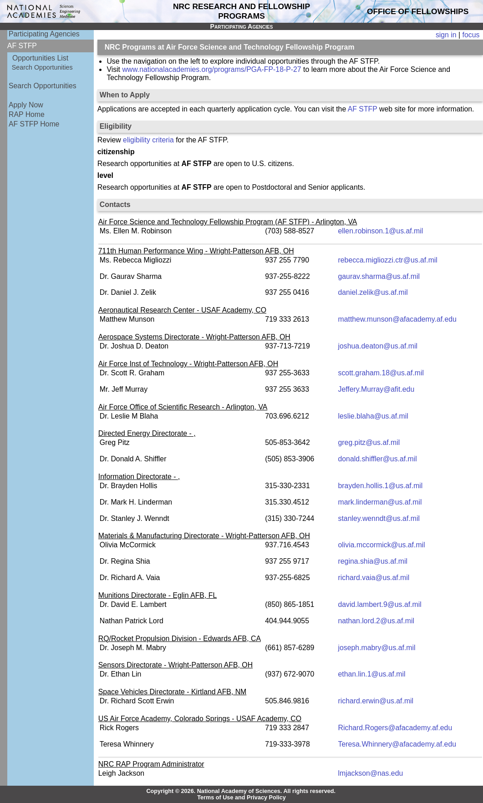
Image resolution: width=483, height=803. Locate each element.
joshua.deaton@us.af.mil (377, 346)
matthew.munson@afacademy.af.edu (397, 319)
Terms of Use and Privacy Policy (241, 797)
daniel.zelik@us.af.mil (373, 292)
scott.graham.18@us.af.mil (381, 373)
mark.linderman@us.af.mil (380, 502)
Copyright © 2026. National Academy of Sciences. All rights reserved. (241, 791)
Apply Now (26, 105)
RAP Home (27, 114)
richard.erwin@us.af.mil (376, 701)
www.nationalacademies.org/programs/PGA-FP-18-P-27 (211, 69)
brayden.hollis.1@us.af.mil (380, 486)
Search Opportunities (42, 67)
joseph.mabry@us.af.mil (377, 647)
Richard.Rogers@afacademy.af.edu (395, 728)
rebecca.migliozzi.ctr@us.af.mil (387, 260)
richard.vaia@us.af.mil (374, 577)
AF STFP (362, 109)
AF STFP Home (34, 124)
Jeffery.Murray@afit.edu (376, 389)
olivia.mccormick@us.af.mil (381, 545)
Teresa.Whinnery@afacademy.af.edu (397, 744)
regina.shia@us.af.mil (372, 561)
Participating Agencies (44, 34)
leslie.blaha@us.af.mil (373, 416)
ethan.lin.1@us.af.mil (372, 674)
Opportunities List (40, 58)
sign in (446, 35)
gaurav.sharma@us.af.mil (379, 276)
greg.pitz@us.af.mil (369, 442)
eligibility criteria (148, 140)
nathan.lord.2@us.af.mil (376, 621)
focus (471, 35)
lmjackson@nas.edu (370, 773)
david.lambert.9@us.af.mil (380, 604)
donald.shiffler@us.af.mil (377, 459)
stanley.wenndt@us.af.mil (379, 518)
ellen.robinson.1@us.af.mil (380, 231)
